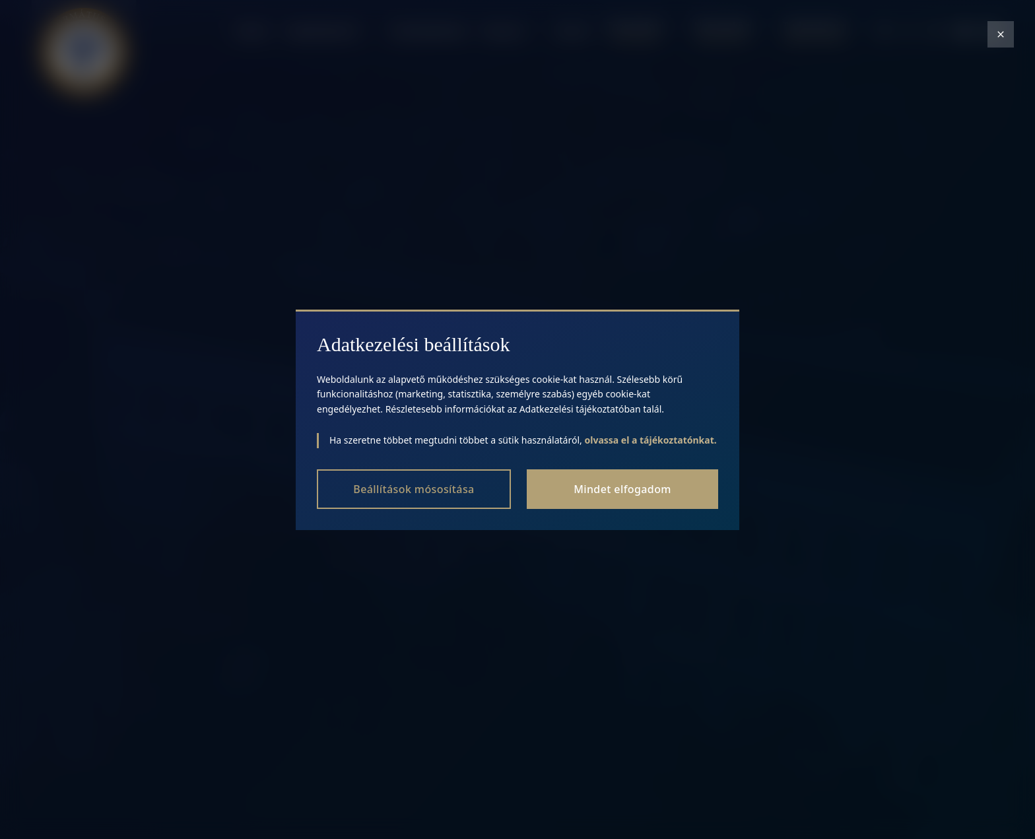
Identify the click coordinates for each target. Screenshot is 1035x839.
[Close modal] (1000, 34)
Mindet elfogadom (622, 489)
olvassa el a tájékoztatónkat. (650, 440)
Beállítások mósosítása (413, 489)
